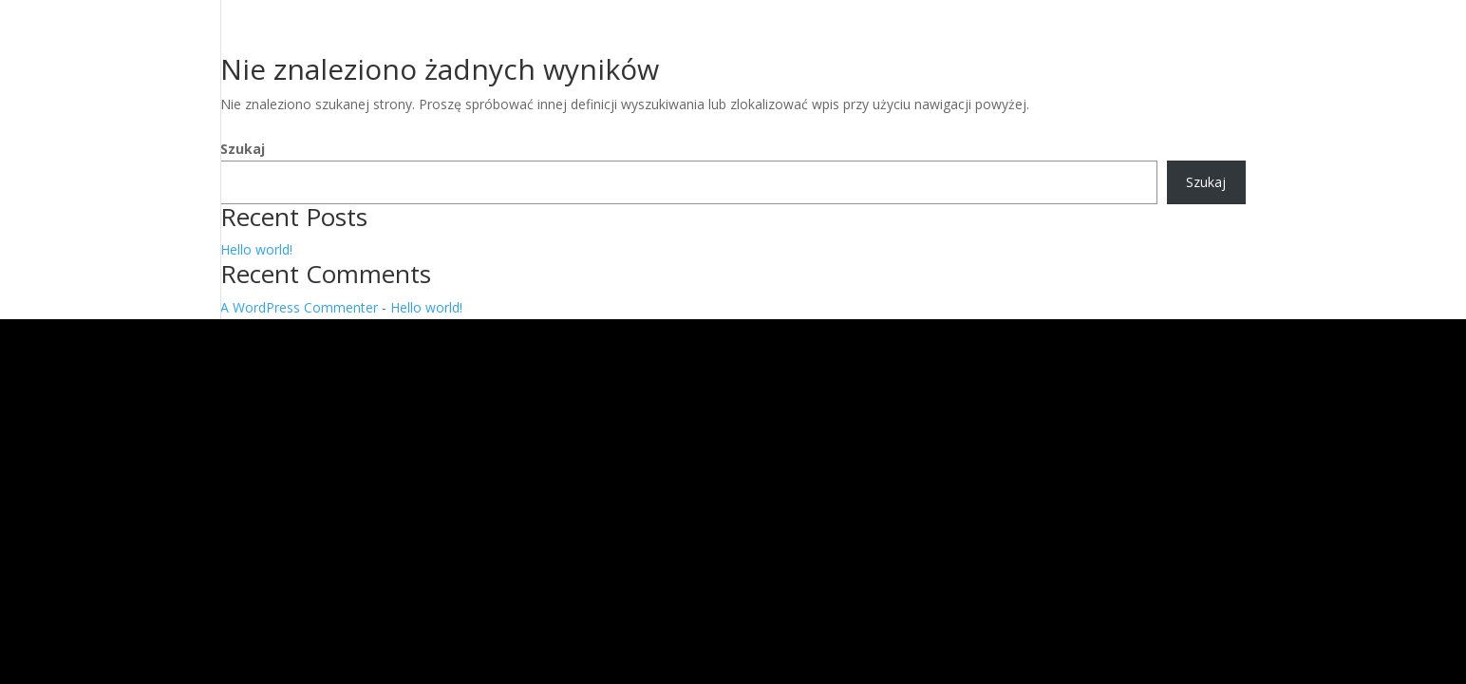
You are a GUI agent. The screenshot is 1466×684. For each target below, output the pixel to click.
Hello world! (256, 249)
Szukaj (242, 149)
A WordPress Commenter (299, 307)
